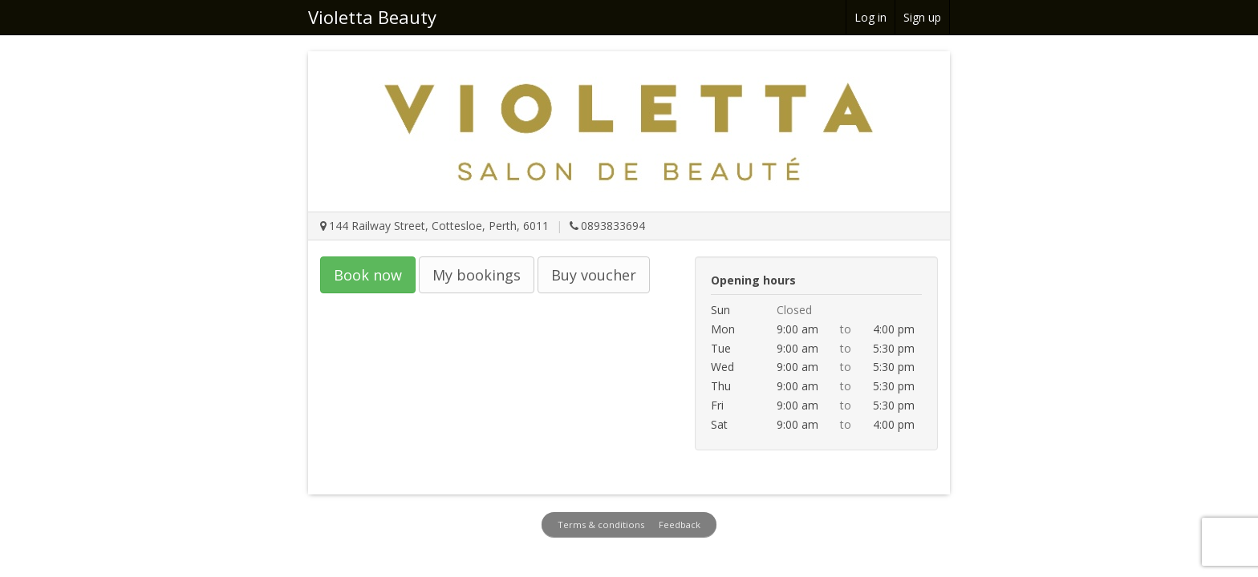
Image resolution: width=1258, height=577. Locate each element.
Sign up (922, 17)
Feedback (679, 524)
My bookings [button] (476, 274)
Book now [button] (368, 274)
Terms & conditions (601, 524)
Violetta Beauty (372, 17)
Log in (870, 17)
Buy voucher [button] (593, 274)
